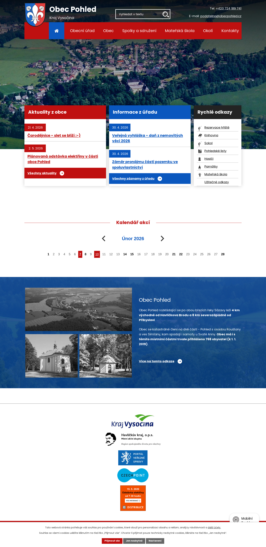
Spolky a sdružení (139, 30)
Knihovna (211, 135)
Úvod (56, 30)
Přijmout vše (109, 540)
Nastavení (158, 540)
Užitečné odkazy (216, 182)
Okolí (208, 30)
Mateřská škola (180, 30)
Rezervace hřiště (216, 127)
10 (97, 254)
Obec (108, 30)
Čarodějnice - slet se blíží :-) (54, 135)
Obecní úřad (82, 30)
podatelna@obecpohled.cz (220, 16)
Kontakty (230, 30)
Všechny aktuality (41, 173)
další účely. (214, 527)
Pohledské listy (215, 151)
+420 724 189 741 (228, 8)
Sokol (208, 143)
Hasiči (208, 159)
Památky (211, 166)
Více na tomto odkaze (156, 361)
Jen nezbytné (134, 540)
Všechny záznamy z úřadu (133, 178)
